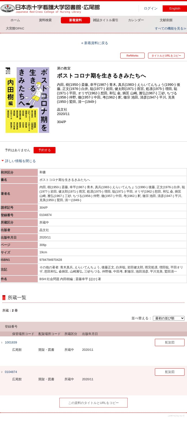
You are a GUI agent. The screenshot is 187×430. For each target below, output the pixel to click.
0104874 (11, 372)
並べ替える (140, 318)
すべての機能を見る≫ (171, 28)
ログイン (151, 8)
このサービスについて (176, 416)
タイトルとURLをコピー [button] (166, 55)
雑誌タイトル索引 (105, 20)
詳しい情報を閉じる (20, 161)
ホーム (15, 20)
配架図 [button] (170, 342)
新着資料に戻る (96, 43)
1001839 (11, 342)
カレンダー (136, 20)
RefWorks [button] (133, 55)
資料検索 (45, 20)
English (174, 8)
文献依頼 (166, 20)
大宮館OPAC (15, 28)
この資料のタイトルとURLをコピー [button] (93, 403)
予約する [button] (44, 150)
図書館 (51, 8)
